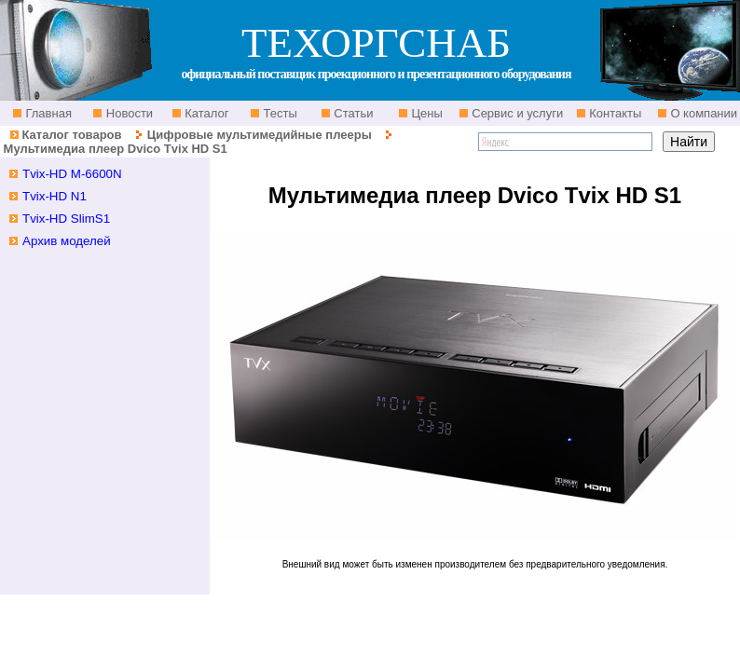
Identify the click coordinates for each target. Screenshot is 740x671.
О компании (702, 113)
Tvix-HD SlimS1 (66, 219)
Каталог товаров (71, 135)
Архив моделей (66, 241)
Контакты (614, 113)
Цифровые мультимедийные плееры (259, 135)
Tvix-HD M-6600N (72, 174)
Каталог (205, 113)
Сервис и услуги (516, 113)
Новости (128, 113)
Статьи (352, 113)
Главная (47, 113)
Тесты (278, 113)
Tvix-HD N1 (54, 196)
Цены (425, 113)
